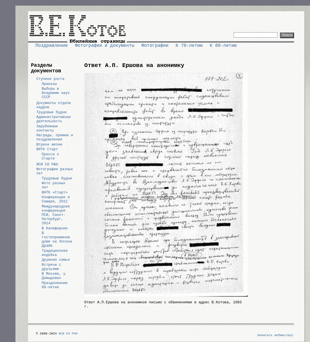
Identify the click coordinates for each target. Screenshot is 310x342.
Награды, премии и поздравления (54, 137)
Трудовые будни (51, 112)
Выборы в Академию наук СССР (56, 93)
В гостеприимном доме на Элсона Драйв (57, 239)
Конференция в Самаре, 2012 (56, 199)
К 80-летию (223, 45)
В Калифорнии (55, 228)
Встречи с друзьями (51, 267)
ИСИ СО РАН (47, 164)
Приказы (49, 84)
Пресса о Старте (50, 156)
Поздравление (51, 45)
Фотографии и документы (104, 45)
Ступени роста (50, 79)
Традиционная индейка (55, 253)
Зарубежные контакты (47, 128)
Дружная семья (56, 260)
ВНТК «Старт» (55, 192)
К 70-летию (188, 45)
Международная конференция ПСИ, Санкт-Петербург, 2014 (56, 214)
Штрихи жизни (49, 144)
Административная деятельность (53, 119)
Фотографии (155, 45)
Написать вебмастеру (275, 335)
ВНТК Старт (47, 149)
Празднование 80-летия (55, 285)
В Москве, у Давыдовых (53, 276)
